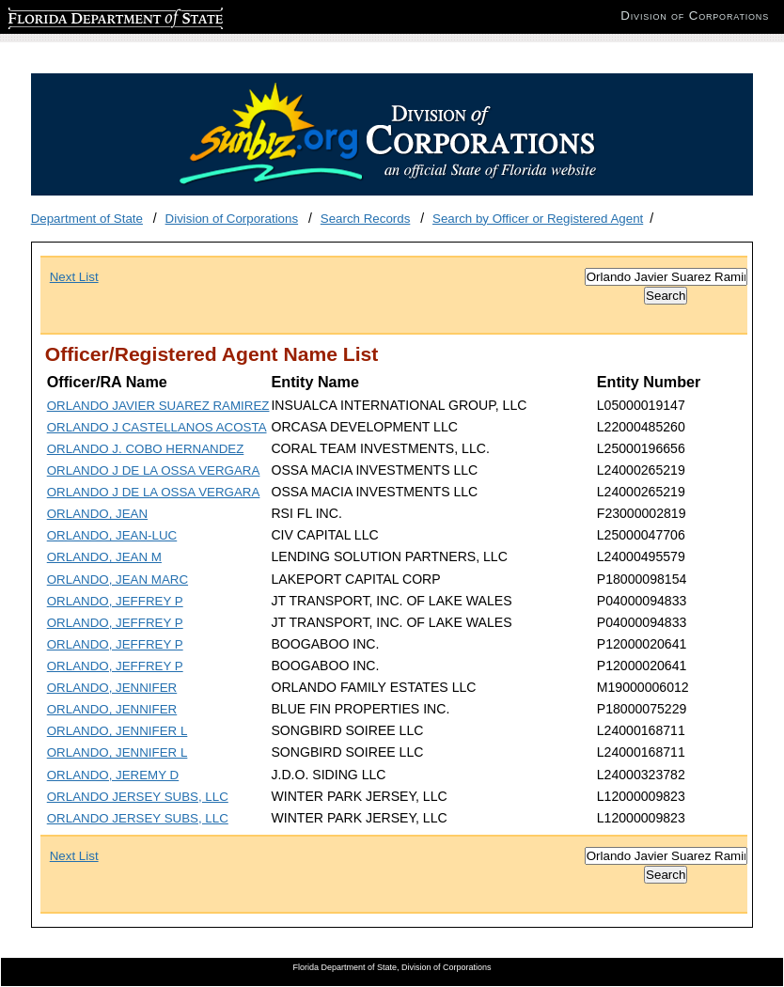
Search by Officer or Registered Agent (537, 219)
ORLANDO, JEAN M (104, 557)
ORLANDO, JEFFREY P (115, 601)
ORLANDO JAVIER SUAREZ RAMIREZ (158, 406)
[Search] (666, 277)
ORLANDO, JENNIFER (112, 688)
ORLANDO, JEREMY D (113, 775)
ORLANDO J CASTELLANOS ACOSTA (157, 427)
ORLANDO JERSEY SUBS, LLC (137, 797)
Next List (74, 277)
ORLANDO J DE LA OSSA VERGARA (153, 470)
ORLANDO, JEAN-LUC (112, 535)
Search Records (366, 219)
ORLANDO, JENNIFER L (117, 731)
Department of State (87, 219)
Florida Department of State (85, 15)
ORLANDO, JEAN (97, 514)
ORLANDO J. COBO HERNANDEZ (145, 449)
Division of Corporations (232, 219)
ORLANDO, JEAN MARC (117, 579)
